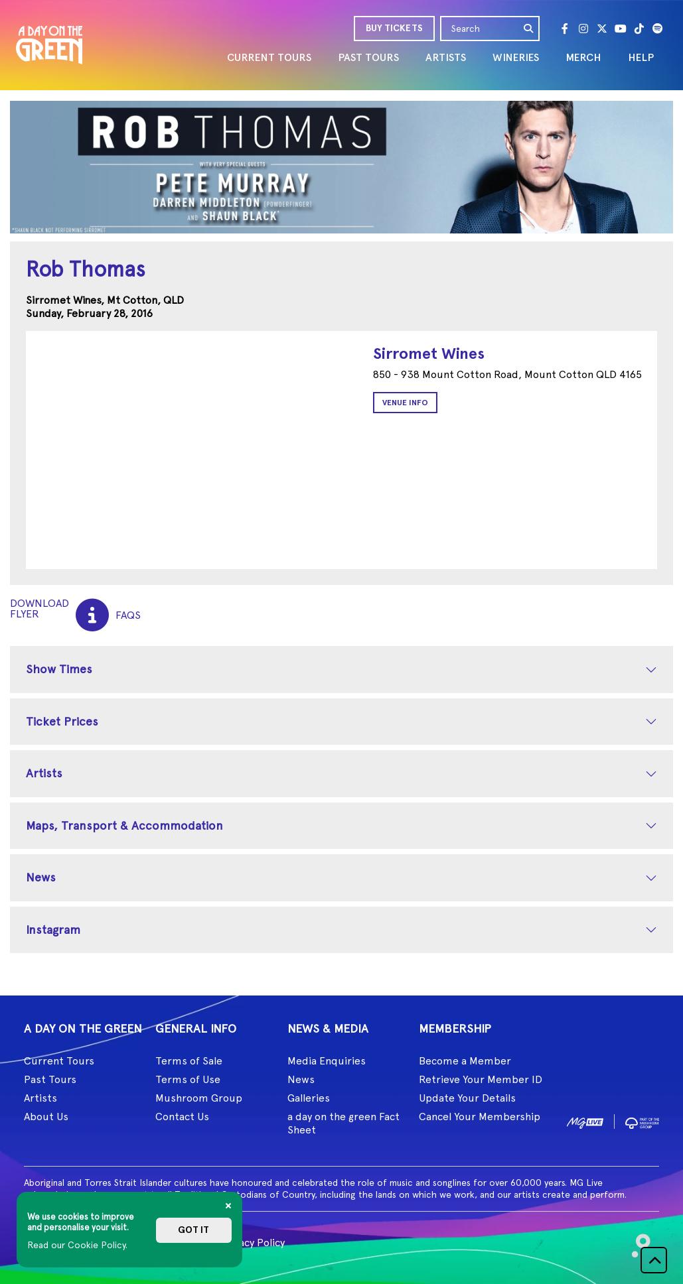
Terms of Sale (188, 1061)
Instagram (53, 929)
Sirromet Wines (429, 353)
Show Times (59, 669)
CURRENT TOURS (269, 57)
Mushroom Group (198, 1098)
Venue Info (405, 402)
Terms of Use (187, 1079)
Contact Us (182, 1116)
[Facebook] (565, 28)
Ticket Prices (62, 721)
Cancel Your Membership (479, 1116)
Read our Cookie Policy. (77, 1245)
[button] (654, 1260)
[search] (529, 28)
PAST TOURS (368, 57)
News (41, 877)
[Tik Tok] (639, 28)
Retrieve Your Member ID (480, 1079)
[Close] (228, 1205)
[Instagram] (583, 28)
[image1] (585, 1120)
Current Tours (59, 1061)
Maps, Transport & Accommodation (124, 825)
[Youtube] (620, 28)
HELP (641, 57)
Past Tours (50, 1079)
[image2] (642, 1120)
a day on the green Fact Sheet (343, 1123)
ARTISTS (445, 57)
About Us (46, 1116)
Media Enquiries (326, 1061)
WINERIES (516, 57)
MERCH (583, 57)
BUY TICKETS (394, 28)
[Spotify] (657, 28)
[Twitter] (602, 28)
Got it (193, 1230)
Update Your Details (467, 1098)
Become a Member (465, 1061)
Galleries (308, 1098)
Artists (44, 773)
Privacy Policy (252, 1242)
